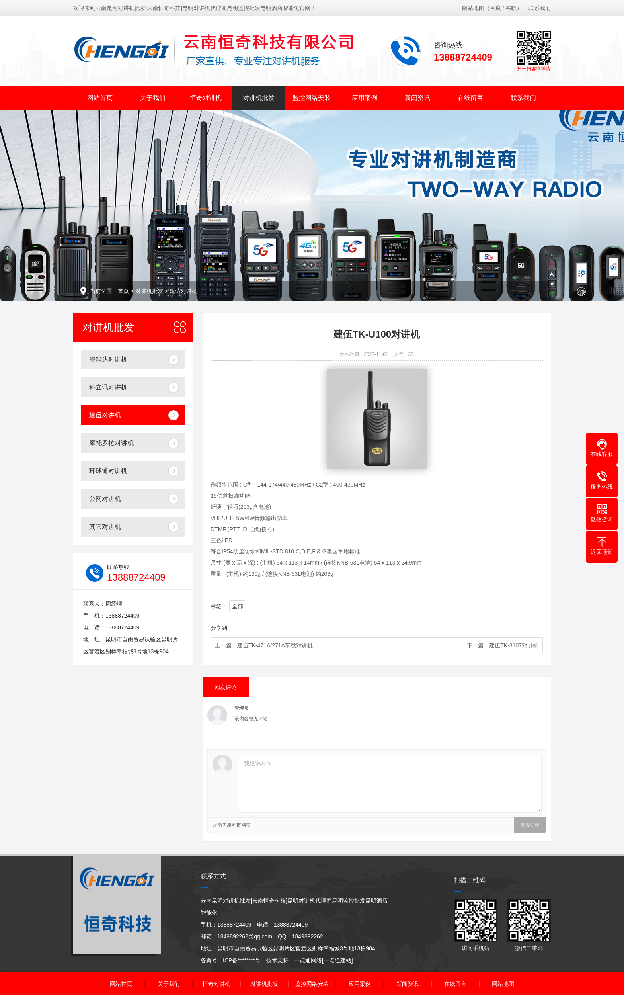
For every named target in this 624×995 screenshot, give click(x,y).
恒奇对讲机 (206, 97)
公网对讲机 (105, 498)
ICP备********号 (242, 960)
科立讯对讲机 (108, 387)
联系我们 (539, 8)
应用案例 (364, 97)
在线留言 (470, 97)
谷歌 (511, 8)
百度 (495, 8)
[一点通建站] (337, 960)
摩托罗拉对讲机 (111, 443)
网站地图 (473, 8)
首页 (123, 291)
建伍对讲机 (183, 291)
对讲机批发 (259, 97)
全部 (237, 606)
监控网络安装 (311, 97)
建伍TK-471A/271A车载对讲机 (275, 645)
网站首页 (100, 97)
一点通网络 (308, 960)
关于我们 (153, 97)
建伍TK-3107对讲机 (513, 645)
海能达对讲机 (108, 359)
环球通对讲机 (108, 470)
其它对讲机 (105, 526)
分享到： (222, 628)
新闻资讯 (417, 97)
